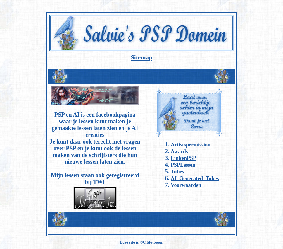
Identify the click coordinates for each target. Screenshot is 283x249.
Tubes (177, 172)
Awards (179, 151)
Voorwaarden (186, 185)
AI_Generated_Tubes (195, 178)
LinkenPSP (183, 158)
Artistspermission (190, 145)
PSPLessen (183, 165)
